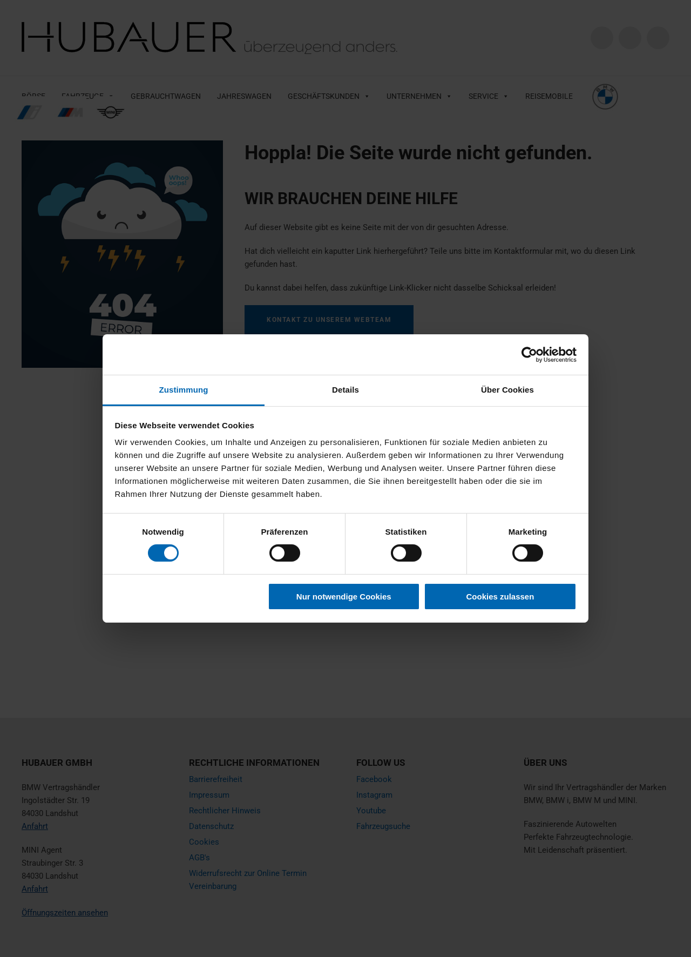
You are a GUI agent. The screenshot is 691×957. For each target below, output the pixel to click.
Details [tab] (345, 389)
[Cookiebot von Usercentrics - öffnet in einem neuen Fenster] (529, 354)
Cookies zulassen (500, 596)
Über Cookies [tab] (507, 389)
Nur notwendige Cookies (343, 596)
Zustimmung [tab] (183, 389)
